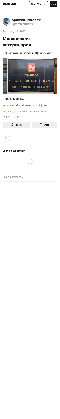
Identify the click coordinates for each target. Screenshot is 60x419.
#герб (20, 105)
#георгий (9, 105)
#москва (31, 105)
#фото (43, 105)
